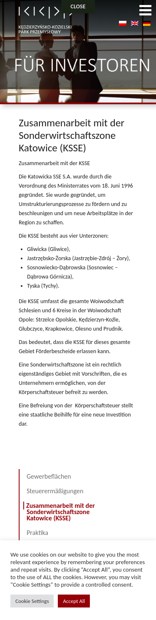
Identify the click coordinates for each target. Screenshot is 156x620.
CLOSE (78, 6)
